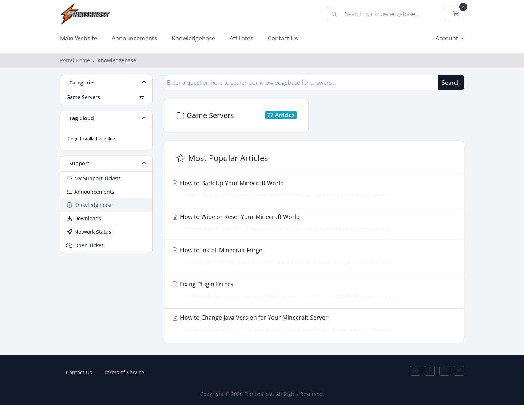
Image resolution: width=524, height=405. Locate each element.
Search (451, 83)
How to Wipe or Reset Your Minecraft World (311, 222)
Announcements (134, 38)
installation (91, 138)
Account (448, 38)
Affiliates (241, 38)
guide (109, 138)
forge (73, 138)
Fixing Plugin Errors (311, 290)
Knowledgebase (193, 38)
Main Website (78, 38)
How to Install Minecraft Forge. (311, 256)
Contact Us (283, 38)
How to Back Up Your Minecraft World (311, 189)
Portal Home (75, 60)
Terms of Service (124, 372)
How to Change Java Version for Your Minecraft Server (311, 323)
